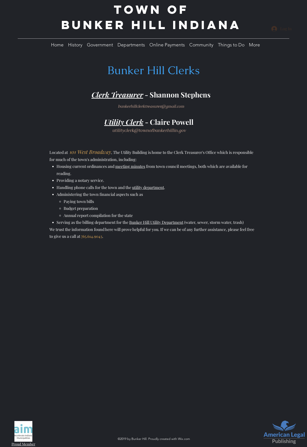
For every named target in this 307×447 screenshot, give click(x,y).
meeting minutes (130, 166)
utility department (148, 187)
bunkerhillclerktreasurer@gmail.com (151, 106)
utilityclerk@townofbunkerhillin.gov (149, 130)
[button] (75, 44)
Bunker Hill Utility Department (156, 222)
